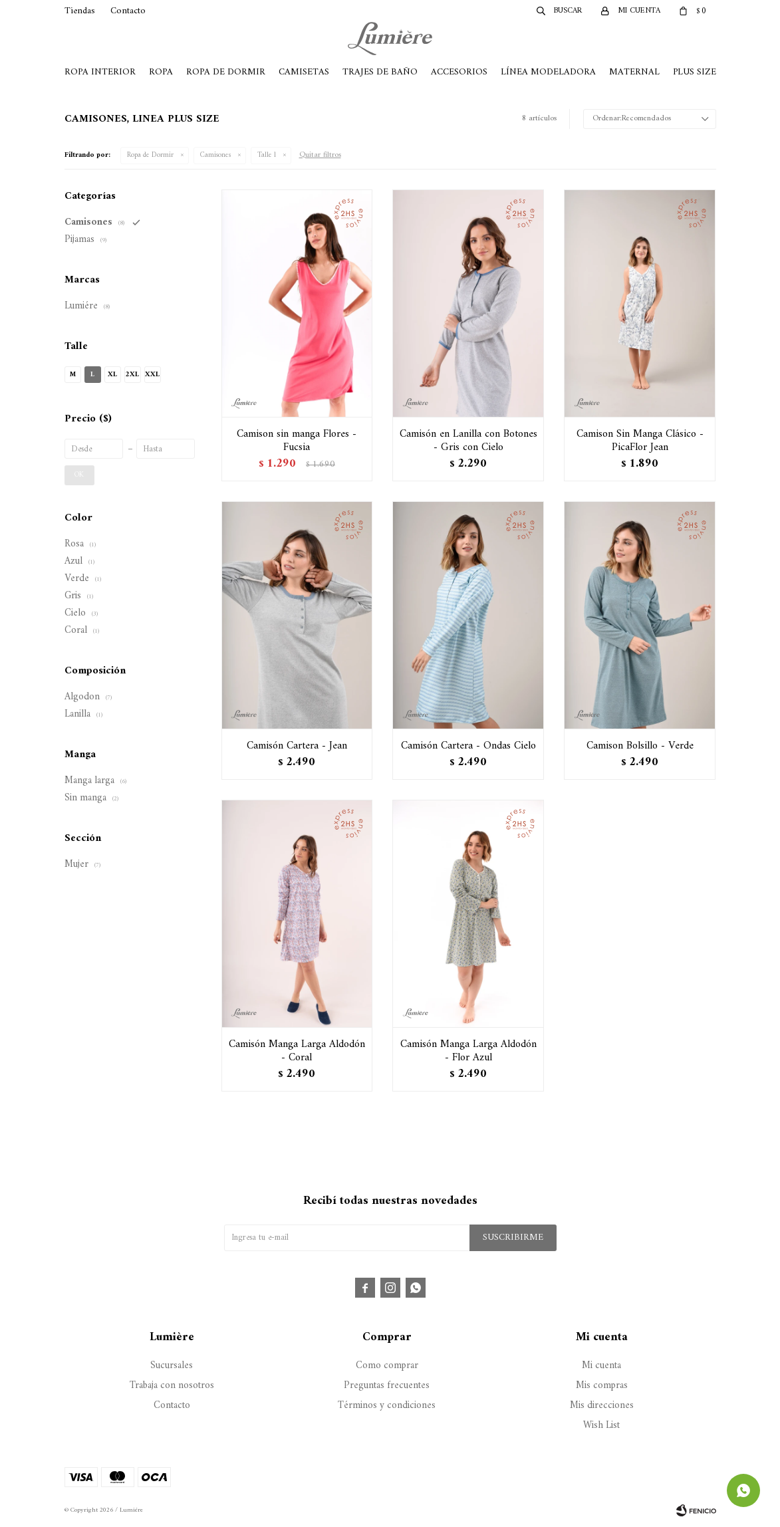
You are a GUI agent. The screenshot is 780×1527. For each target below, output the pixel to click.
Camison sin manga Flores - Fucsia (296, 440)
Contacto (128, 11)
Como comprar (387, 1366)
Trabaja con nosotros (172, 1386)
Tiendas (80, 11)
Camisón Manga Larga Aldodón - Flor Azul (468, 1051)
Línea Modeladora (548, 72)
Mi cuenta (601, 1366)
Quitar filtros (320, 155)
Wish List (601, 1426)
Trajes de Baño (380, 72)
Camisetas (304, 72)
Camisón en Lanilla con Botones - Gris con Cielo (468, 440)
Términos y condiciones (387, 1406)
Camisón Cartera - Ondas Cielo (468, 746)
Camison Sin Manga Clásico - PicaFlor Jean (640, 440)
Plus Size (694, 72)
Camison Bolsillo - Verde (640, 746)
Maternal (634, 72)
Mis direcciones (602, 1406)
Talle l (266, 155)
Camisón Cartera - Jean (297, 746)
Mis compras (602, 1386)
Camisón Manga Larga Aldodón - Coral (297, 1051)
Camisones (215, 155)
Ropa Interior (100, 72)
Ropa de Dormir (225, 72)
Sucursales (171, 1366)
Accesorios (459, 72)
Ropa (161, 72)
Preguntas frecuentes (387, 1386)
